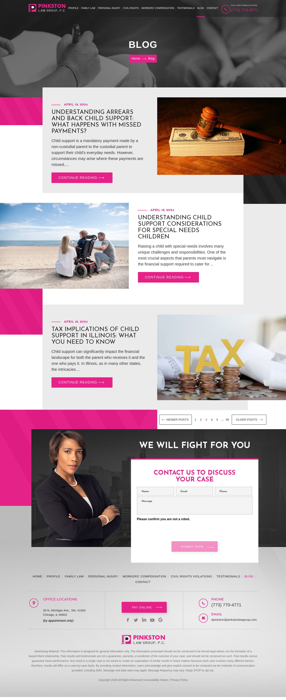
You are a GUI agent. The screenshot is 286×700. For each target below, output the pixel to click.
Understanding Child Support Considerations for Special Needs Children (180, 228)
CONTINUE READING (82, 178)
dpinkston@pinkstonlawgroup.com (230, 622)
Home (37, 579)
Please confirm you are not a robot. (163, 520)
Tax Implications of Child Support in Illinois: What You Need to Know (95, 337)
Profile (73, 8)
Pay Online (142, 610)
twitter (134, 623)
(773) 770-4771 (244, 10)
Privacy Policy (179, 683)
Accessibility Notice (156, 683)
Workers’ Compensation (158, 8)
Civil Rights (131, 8)
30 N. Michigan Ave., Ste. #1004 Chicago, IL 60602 (64, 615)
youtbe (153, 623)
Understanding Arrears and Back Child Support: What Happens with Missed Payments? (96, 122)
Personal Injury (109, 8)
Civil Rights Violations (191, 579)
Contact (212, 8)
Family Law (88, 8)
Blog (200, 8)
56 (227, 421)
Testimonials (186, 8)
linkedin (144, 623)
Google (163, 623)
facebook (125, 623)
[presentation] (167, 530)
